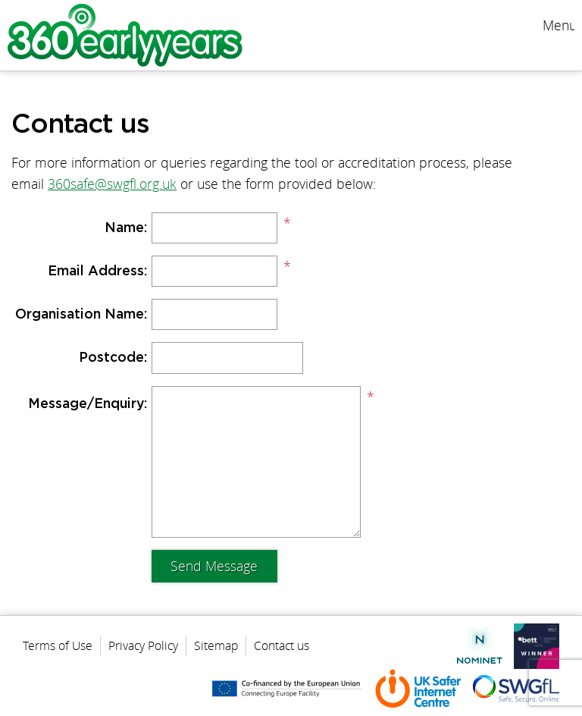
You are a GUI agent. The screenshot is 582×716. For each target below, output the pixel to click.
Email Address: (97, 271)
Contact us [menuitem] (281, 645)
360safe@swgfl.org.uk (112, 184)
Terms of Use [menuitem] (57, 645)
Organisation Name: (81, 315)
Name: (126, 228)
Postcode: (113, 358)
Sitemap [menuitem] (216, 645)
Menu (558, 25)
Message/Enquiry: (87, 404)
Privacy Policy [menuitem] (143, 645)
